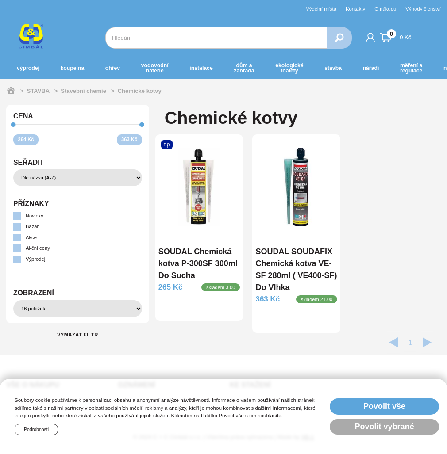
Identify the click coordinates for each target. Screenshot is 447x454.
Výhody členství (423, 8)
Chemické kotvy (140, 91)
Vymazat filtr (77, 334)
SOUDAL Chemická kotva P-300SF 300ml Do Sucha (198, 263)
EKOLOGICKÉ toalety (289, 68)
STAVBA (333, 68)
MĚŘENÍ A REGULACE (411, 68)
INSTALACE (200, 68)
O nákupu (385, 8)
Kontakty (355, 8)
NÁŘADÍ (371, 68)
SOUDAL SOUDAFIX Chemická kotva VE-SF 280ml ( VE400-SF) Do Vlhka (296, 269)
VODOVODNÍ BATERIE (155, 68)
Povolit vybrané (384, 426)
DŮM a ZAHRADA (244, 68)
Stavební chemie (83, 91)
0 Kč (396, 36)
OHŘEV (112, 68)
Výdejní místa (321, 8)
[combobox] (216, 38)
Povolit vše (384, 406)
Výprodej (28, 68)
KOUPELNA (72, 68)
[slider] (13, 124)
